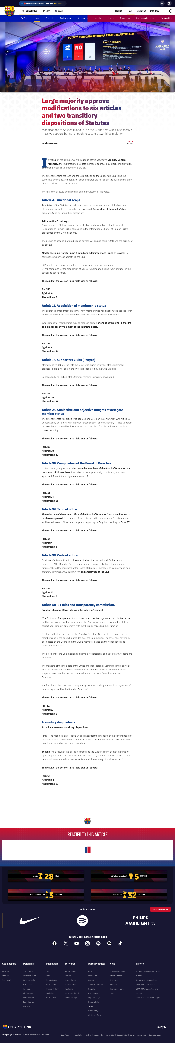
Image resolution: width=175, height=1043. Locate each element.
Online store (93, 991)
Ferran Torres (70, 970)
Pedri (48, 974)
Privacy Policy (77, 1033)
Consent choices (155, 1033)
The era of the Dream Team (147, 978)
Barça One (92, 978)
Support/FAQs (94, 996)
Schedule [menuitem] (50, 18)
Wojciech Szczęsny (5, 972)
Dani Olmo (50, 991)
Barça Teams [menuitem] (154, 11)
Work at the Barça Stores (117, 989)
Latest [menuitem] (37, 18)
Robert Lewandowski (70, 976)
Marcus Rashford (72, 991)
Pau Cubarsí (28, 983)
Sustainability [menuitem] (167, 18)
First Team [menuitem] (120, 11)
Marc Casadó (51, 983)
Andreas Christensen (28, 989)
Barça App (92, 987)
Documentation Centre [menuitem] (145, 18)
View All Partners (160, 908)
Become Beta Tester (93, 1002)
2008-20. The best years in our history (148, 972)
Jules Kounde (28, 1000)
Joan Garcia (6, 978)
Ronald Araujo (29, 978)
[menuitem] (169, 3)
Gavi (47, 970)
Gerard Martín (28, 996)
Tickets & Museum (95, 983)
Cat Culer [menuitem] (24, 18)
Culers (58, 11)
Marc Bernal (51, 996)
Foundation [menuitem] (125, 18)
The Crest (114, 978)
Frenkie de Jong (52, 987)
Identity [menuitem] (98, 18)
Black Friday (93, 1009)
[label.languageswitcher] (162, 3)
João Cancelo (28, 970)
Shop (46, 11)
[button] (171, 11)
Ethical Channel (116, 974)
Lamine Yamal (70, 983)
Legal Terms (65, 1033)
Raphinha (69, 987)
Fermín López (51, 978)
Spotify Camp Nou (117, 970)
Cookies (88, 1033)
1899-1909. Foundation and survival (147, 989)
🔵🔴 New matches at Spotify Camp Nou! (42, 3)
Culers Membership (93, 972)
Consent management (138, 1033)
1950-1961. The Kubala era (146, 983)
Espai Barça (142, 11)
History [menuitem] (111, 18)
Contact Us (110, 1033)
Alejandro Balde (29, 974)
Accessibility (98, 1033)
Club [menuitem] (132, 11)
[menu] (169, 3)
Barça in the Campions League (148, 996)
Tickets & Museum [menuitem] (31, 11)
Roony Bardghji (71, 996)
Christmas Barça (94, 1013)
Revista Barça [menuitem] (65, 18)
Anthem (113, 983)
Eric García (27, 1004)
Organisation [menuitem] (83, 18)
